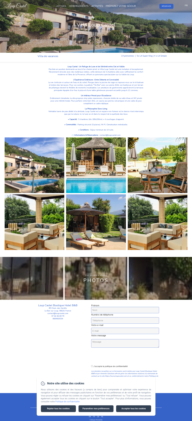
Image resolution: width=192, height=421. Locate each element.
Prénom (95, 305)
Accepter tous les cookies (133, 408)
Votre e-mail (97, 325)
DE (98, 417)
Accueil (61, 6)
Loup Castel (16, 6)
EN (90, 417)
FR (94, 417)
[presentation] (113, 355)
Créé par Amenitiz (96, 420)
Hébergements (78, 6)
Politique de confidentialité (67, 401)
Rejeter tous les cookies (58, 408)
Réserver (166, 6)
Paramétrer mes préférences (96, 408)
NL (102, 417)
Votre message (98, 335)
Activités (97, 6)
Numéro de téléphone (102, 314)
